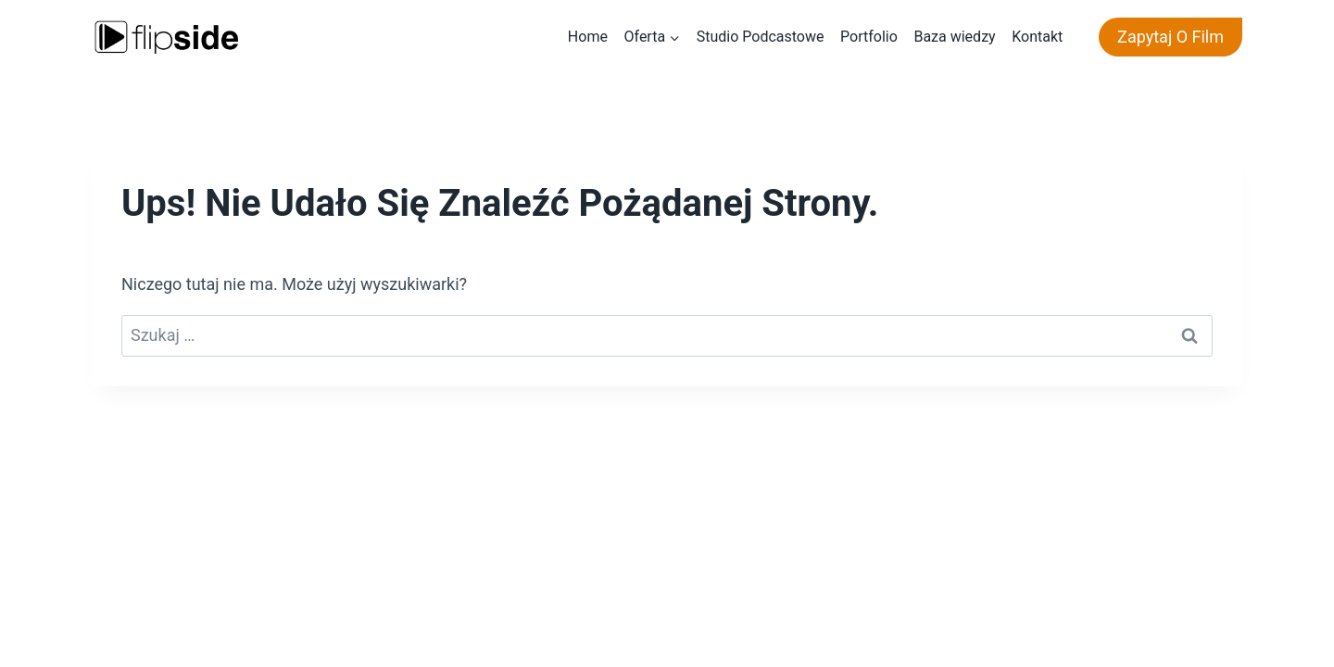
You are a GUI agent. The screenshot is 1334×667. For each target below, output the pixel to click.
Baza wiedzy (954, 36)
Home (588, 36)
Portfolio (869, 36)
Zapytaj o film (1170, 36)
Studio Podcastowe (760, 36)
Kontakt (1037, 36)
